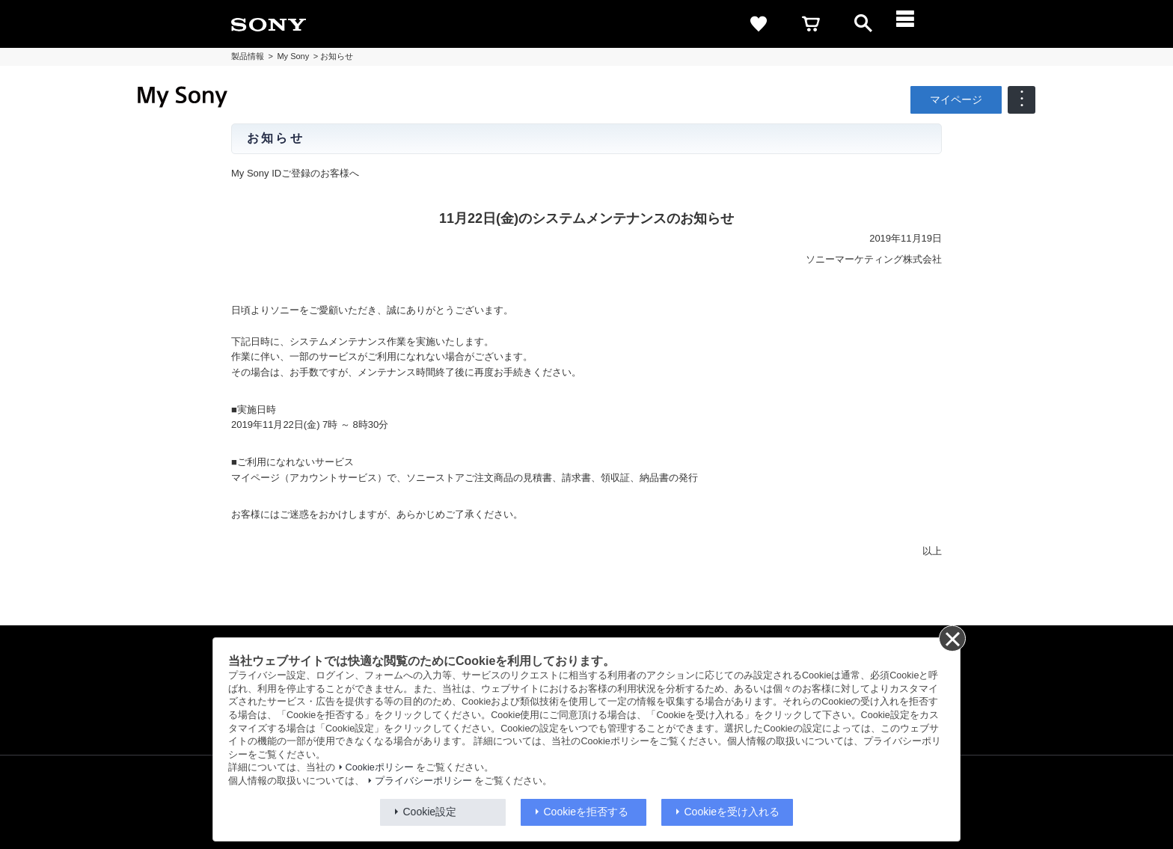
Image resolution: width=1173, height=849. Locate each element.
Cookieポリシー (380, 767)
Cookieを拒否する (586, 812)
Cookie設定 (430, 812)
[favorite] (758, 24)
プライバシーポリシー (423, 781)
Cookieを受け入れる (732, 812)
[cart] (811, 24)
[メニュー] (915, 24)
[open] (863, 24)
